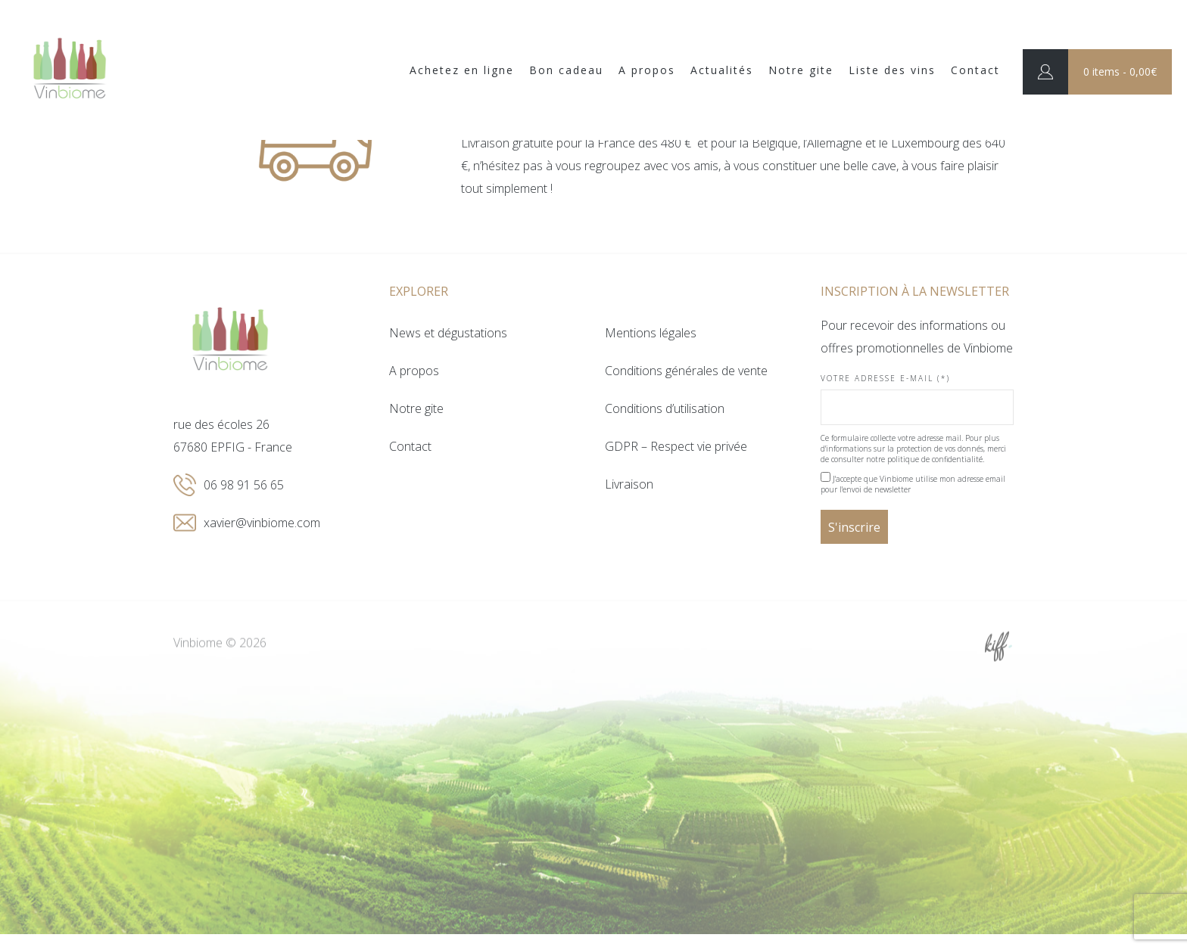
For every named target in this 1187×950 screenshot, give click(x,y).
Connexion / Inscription (1045, 72)
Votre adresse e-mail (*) (917, 399)
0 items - (1120, 71)
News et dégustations (448, 332)
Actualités (721, 70)
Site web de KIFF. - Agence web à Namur (998, 665)
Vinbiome (69, 70)
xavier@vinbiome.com (262, 522)
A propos (646, 70)
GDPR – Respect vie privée (676, 446)
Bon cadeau (566, 70)
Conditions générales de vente (686, 370)
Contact (975, 70)
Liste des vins (892, 70)
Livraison (629, 484)
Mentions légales (650, 332)
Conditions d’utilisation (664, 408)
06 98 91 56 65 (244, 485)
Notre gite (800, 70)
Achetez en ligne (462, 70)
